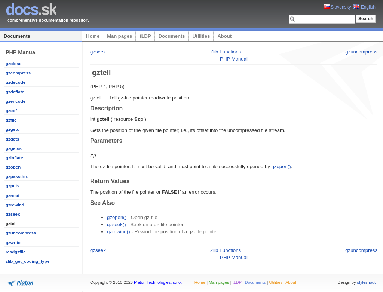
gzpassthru (17, 176)
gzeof (11, 110)
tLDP (145, 36)
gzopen (13, 167)
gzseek (13, 214)
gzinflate (14, 158)
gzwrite (13, 242)
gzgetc (12, 129)
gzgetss (14, 148)
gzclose (13, 63)
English (364, 7)
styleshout (366, 282)
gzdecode (15, 82)
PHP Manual (234, 59)
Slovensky (337, 7)
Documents (17, 36)
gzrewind (15, 205)
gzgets (12, 139)
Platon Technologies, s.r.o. (158, 282)
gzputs (12, 186)
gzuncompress (21, 233)
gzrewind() (118, 230)
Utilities (201, 36)
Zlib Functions (225, 52)
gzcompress (18, 73)
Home (92, 36)
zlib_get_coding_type (27, 261)
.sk (31, 9)
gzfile (11, 120)
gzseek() (116, 223)
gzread (12, 195)
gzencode (15, 101)
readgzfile (16, 252)
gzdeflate (15, 92)
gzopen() (281, 166)
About (224, 36)
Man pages (119, 36)
